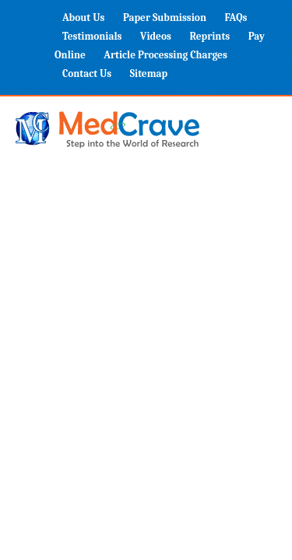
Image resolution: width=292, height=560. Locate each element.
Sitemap (148, 73)
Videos (155, 36)
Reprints (209, 36)
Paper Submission (164, 17)
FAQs (235, 17)
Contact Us (86, 73)
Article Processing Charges (165, 55)
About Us (83, 17)
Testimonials (92, 36)
